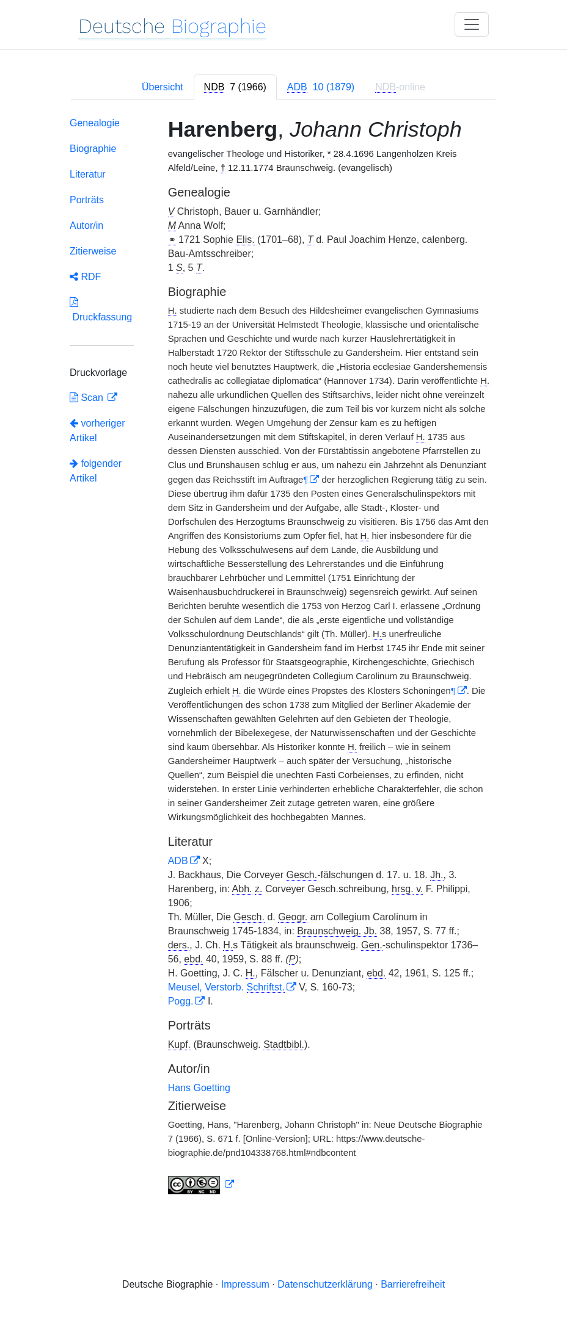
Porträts (87, 200)
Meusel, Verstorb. (226, 987)
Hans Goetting (199, 1088)
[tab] (235, 87)
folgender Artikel (96, 470)
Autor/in (86, 225)
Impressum (245, 1284)
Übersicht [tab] (162, 87)
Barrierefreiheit (413, 1284)
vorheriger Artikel (97, 430)
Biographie (93, 148)
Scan (88, 397)
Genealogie (95, 123)
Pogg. (181, 1001)
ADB (178, 861)
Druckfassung (101, 309)
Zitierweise (93, 251)
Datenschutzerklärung (325, 1284)
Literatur (88, 174)
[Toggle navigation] (472, 24)
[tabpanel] (283, 658)
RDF (85, 277)
